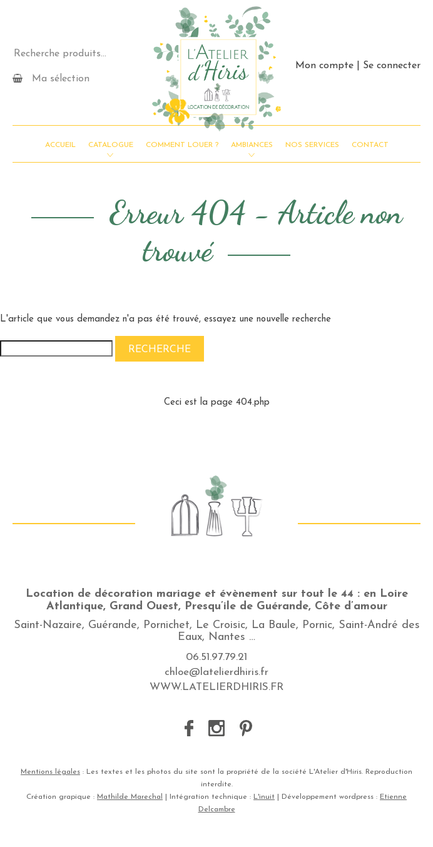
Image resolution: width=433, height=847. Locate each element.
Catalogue (110, 145)
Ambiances (252, 145)
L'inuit (264, 797)
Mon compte (324, 66)
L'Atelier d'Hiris (216, 68)
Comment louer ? (182, 145)
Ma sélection (51, 78)
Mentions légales (50, 772)
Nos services (312, 145)
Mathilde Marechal (130, 797)
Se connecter (391, 66)
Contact (370, 145)
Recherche (159, 350)
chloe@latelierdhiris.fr (216, 672)
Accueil (60, 145)
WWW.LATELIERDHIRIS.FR (216, 687)
